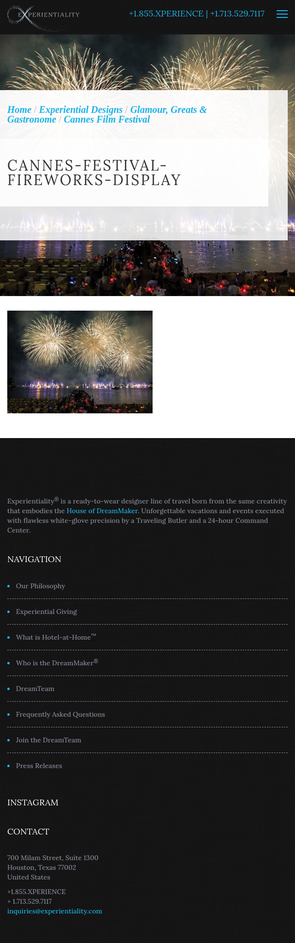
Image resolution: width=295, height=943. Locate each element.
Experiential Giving (46, 611)
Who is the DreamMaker (57, 662)
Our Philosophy (40, 586)
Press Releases (39, 765)
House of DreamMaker (102, 510)
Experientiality (43, 17)
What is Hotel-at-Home (56, 637)
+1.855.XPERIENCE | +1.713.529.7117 (196, 13)
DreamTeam (35, 688)
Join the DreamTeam (48, 740)
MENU (282, 14)
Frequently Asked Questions (60, 714)
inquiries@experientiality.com (54, 911)
